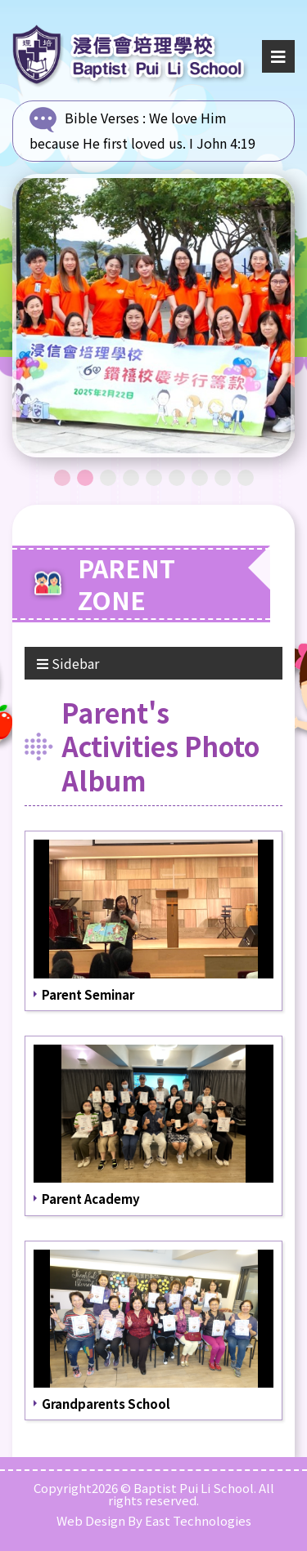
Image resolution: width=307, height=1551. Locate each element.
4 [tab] (131, 478)
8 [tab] (222, 478)
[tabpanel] (153, 315)
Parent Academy (91, 1198)
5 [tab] (154, 478)
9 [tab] (245, 478)
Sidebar (68, 663)
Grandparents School (106, 1403)
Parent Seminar (88, 994)
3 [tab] (108, 478)
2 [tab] (85, 478)
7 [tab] (200, 478)
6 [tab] (177, 478)
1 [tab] (62, 478)
